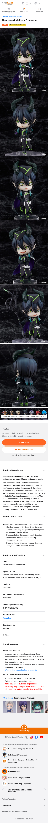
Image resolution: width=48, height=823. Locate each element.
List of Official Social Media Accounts (20, 791)
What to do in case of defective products (21, 670)
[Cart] (23, 3)
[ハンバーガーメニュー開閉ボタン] (44, 3)
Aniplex (7, 618)
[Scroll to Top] (24, 727)
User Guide (6, 805)
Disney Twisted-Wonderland (12, 16)
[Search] (19, 3)
